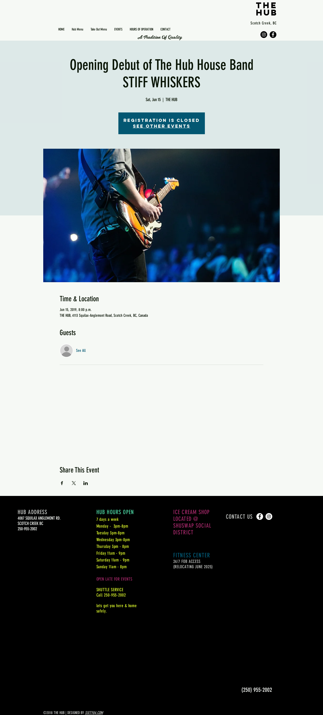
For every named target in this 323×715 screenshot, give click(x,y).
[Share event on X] (74, 483)
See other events (161, 126)
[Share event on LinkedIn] (85, 483)
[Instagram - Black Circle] (263, 34)
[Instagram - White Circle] (269, 516)
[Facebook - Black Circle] (273, 34)
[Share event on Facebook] (62, 483)
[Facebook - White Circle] (259, 516)
